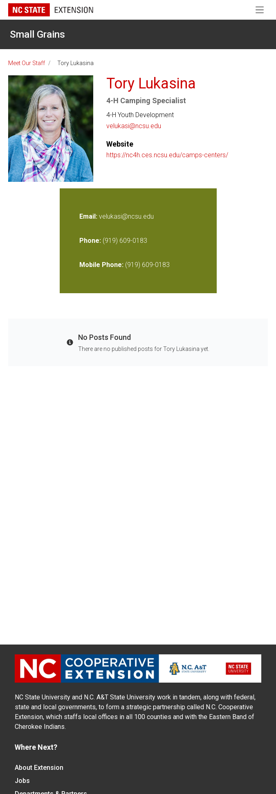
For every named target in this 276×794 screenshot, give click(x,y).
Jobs (22, 781)
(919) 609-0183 (125, 240)
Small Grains (37, 34)
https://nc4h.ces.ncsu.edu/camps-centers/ (167, 155)
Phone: (90, 240)
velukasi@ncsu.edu (133, 126)
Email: (89, 216)
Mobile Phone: (101, 265)
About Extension (39, 767)
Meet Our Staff (26, 63)
